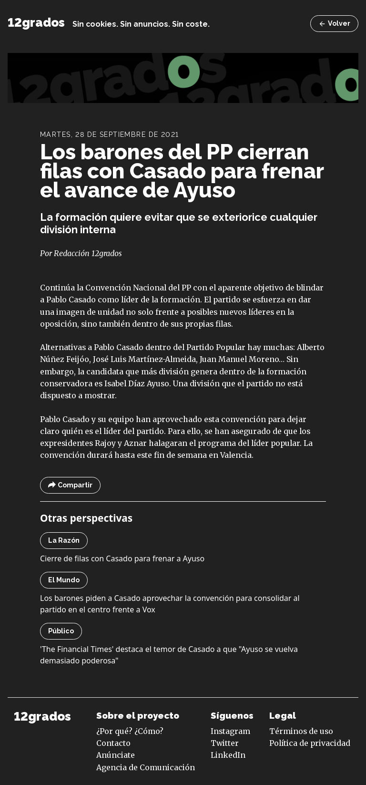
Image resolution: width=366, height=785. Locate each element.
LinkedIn (228, 755)
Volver (334, 24)
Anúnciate (115, 755)
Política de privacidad (309, 743)
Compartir (70, 485)
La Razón (64, 540)
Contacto (113, 743)
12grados (36, 22)
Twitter (225, 743)
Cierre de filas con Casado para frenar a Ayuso (122, 558)
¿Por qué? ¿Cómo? (129, 731)
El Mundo (64, 580)
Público (61, 631)
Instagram (230, 731)
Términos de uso (301, 731)
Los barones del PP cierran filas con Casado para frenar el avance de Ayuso (182, 170)
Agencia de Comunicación (145, 767)
